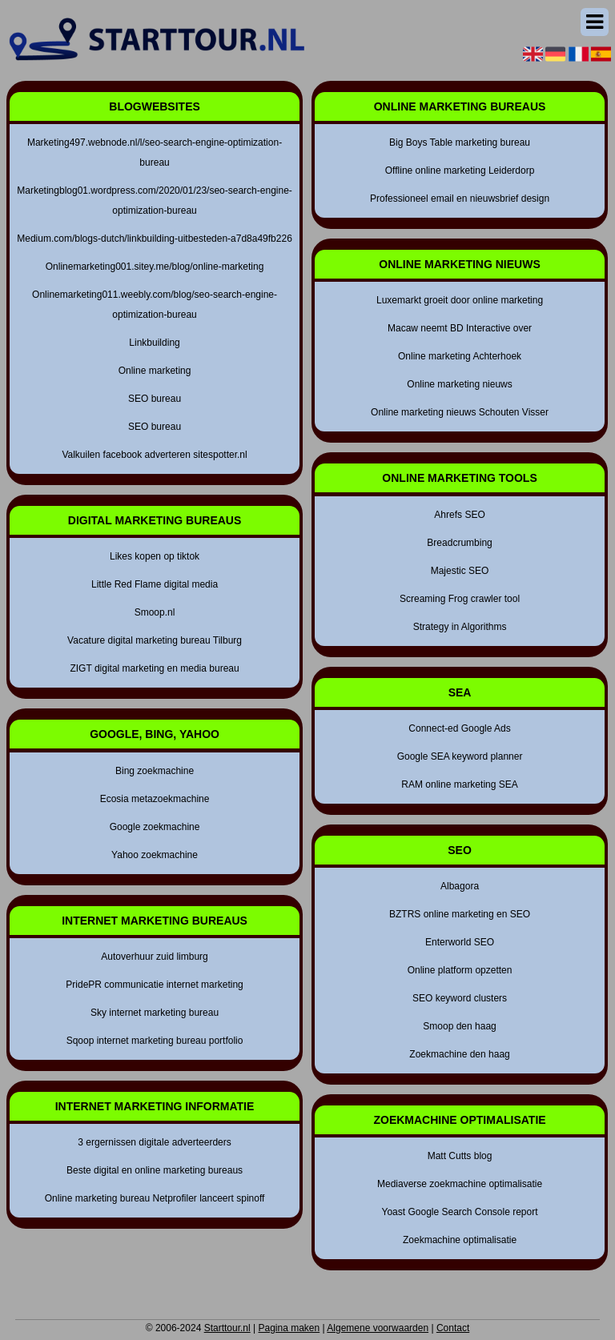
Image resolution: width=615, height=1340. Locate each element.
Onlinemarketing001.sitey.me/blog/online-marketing (155, 266)
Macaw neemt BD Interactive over (460, 328)
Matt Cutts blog (460, 1155)
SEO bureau (154, 398)
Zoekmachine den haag (459, 1054)
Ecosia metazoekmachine (155, 798)
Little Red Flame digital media (154, 584)
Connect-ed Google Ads (459, 728)
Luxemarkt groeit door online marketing (459, 300)
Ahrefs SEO (459, 514)
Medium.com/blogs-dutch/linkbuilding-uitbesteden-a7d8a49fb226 (154, 238)
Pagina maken (289, 1328)
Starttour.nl (227, 1328)
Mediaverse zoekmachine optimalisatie (459, 1184)
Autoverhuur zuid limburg (154, 956)
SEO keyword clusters (459, 998)
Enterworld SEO (459, 942)
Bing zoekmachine (154, 770)
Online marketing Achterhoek (459, 356)
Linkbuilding (154, 342)
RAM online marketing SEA (459, 784)
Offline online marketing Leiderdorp (460, 170)
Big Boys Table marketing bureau (459, 142)
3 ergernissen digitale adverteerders (154, 1142)
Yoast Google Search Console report (460, 1212)
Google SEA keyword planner (460, 756)
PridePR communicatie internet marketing (154, 984)
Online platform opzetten (460, 970)
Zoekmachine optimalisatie (460, 1240)
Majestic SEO (460, 570)
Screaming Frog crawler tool (460, 598)
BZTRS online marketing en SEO (459, 914)
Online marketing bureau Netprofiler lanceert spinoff (155, 1198)
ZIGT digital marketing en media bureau (154, 668)
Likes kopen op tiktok (154, 556)
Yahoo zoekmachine (154, 855)
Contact (452, 1328)
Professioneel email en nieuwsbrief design (459, 198)
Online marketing (155, 370)
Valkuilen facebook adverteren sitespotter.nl (154, 454)
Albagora (459, 886)
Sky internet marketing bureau (154, 1012)
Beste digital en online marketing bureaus (154, 1170)
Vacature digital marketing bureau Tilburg (154, 640)
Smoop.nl (155, 612)
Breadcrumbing (459, 542)
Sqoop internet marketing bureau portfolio (154, 1040)
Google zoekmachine (155, 826)
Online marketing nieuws (459, 384)
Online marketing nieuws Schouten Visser (460, 412)
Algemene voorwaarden (377, 1328)
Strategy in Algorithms (460, 626)
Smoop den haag (459, 1026)
